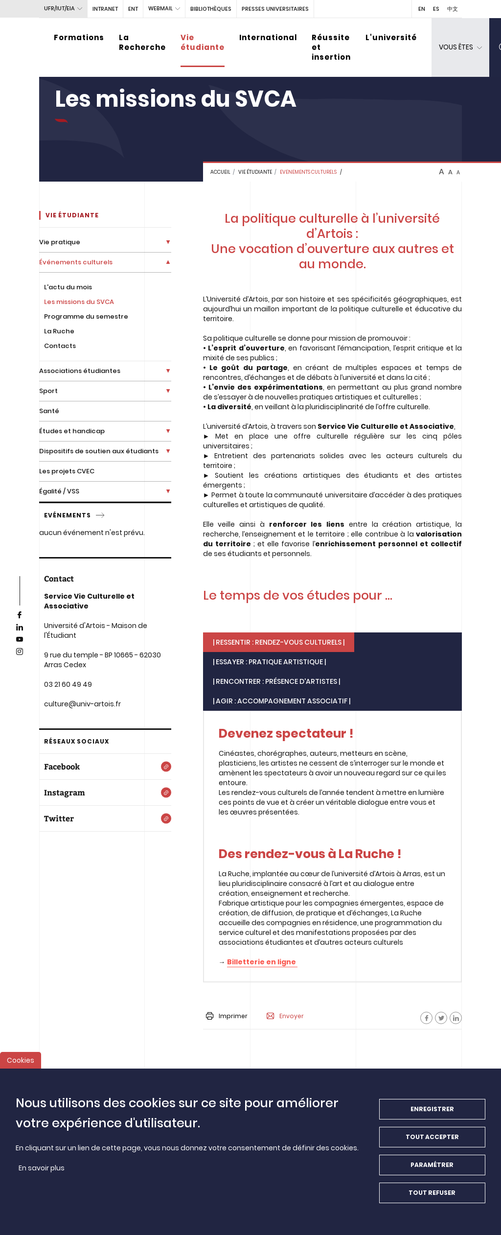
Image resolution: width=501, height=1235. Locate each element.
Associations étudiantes (79, 370)
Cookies (20, 1064)
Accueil (220, 172)
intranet (105, 9)
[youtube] (19, 640)
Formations (79, 37)
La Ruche (59, 331)
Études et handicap (72, 431)
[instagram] (19, 652)
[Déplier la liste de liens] (168, 242)
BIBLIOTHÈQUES (210, 9)
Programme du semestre (86, 316)
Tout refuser (432, 1196)
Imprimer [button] (227, 1016)
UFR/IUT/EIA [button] (59, 8)
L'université (391, 37)
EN (421, 9)
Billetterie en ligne (262, 962)
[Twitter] (105, 818)
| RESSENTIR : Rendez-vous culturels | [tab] (278, 642)
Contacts (60, 345)
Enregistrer (432, 1112)
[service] (101, 515)
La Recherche (142, 42)
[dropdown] (460, 47)
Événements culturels (76, 262)
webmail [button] (160, 8)
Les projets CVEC (66, 471)
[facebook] (19, 615)
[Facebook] (426, 1018)
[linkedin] (19, 627)
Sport (48, 391)
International (268, 37)
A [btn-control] (441, 172)
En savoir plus (42, 1171)
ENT (133, 9)
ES (436, 9)
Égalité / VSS (59, 491)
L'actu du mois (68, 287)
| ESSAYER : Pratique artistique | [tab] (269, 662)
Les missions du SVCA (79, 301)
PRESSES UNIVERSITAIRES (275, 9)
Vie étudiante (203, 42)
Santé (49, 411)
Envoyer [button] (285, 1016)
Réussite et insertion (331, 47)
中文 (452, 9)
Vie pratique (59, 242)
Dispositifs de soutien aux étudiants (99, 451)
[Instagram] (105, 792)
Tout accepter (432, 1140)
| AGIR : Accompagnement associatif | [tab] (281, 701)
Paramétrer (432, 1168)
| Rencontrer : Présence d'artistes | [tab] (276, 681)
